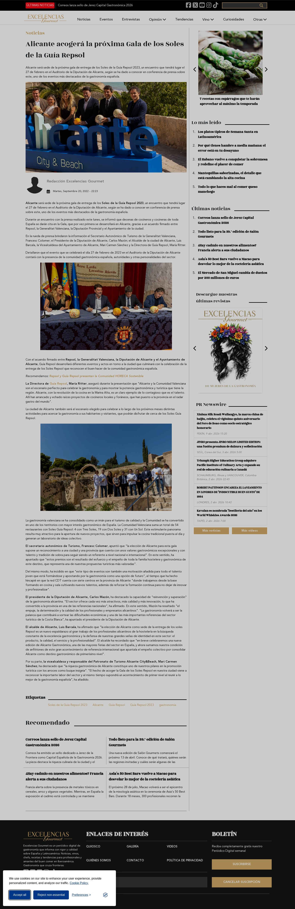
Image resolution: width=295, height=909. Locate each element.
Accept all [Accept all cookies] (19, 894)
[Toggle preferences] (81, 895)
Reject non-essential (51, 894)
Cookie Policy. (79, 883)
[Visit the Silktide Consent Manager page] (105, 894)
